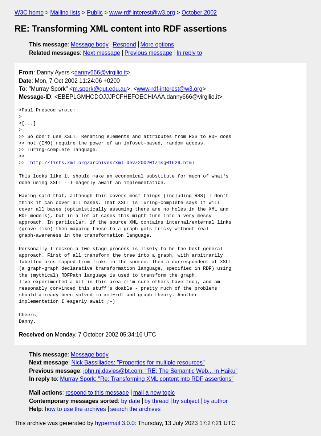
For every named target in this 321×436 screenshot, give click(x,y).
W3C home (29, 12)
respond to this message (97, 393)
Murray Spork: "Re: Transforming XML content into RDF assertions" (146, 379)
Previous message (148, 53)
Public (95, 12)
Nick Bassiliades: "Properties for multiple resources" (138, 362)
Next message (101, 53)
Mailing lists (65, 12)
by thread (157, 401)
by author (215, 401)
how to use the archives (75, 409)
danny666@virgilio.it (100, 72)
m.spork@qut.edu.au (100, 89)
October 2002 (199, 12)
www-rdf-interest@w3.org (142, 12)
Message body (90, 44)
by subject (186, 401)
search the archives (135, 409)
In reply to (189, 53)
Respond (124, 44)
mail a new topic (154, 393)
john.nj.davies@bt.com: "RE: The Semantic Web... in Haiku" (160, 371)
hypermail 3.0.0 (114, 423)
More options (157, 44)
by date (130, 401)
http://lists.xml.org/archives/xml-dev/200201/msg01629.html (112, 163)
